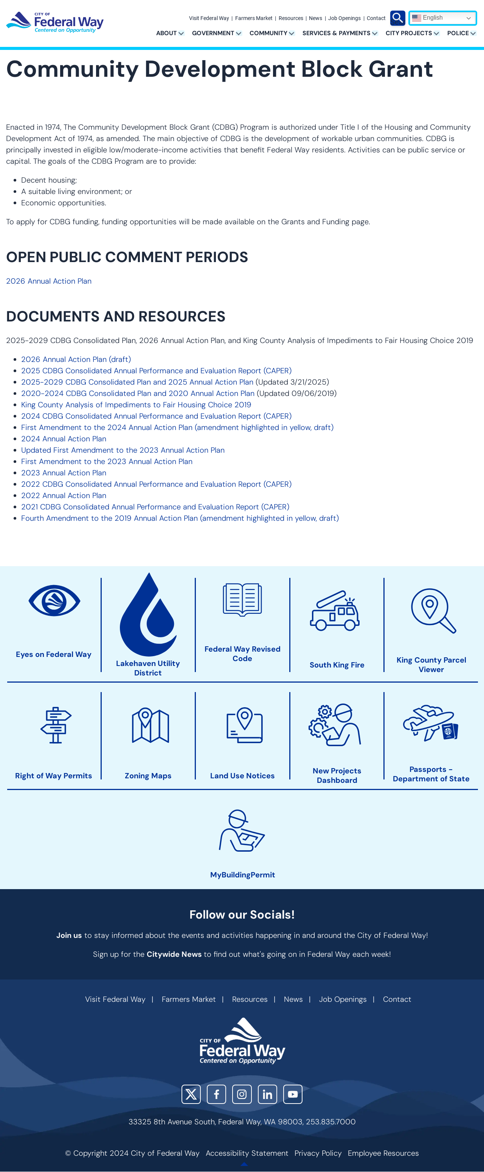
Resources (291, 18)
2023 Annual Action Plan (63, 473)
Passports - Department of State (431, 773)
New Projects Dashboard (337, 775)
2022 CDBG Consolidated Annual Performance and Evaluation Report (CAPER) (156, 484)
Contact (376, 18)
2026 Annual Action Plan (49, 281)
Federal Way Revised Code (243, 653)
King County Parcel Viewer (431, 664)
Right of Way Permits (53, 776)
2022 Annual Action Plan (63, 495)
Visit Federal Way (209, 18)
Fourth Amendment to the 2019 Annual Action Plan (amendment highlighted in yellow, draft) (180, 518)
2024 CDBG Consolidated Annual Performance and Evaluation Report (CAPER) (156, 416)
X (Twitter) (191, 1094)
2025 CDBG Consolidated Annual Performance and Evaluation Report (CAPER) (156, 371)
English (427, 18)
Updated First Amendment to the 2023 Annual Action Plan (123, 450)
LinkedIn (267, 1094)
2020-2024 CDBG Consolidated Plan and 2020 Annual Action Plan (137, 393)
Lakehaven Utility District (148, 668)
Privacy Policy (318, 1153)
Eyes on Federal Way (54, 654)
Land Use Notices (242, 776)
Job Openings (344, 18)
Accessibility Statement (247, 1153)
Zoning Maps (148, 776)
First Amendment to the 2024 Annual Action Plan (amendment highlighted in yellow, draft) (177, 427)
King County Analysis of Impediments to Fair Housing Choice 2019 (136, 405)
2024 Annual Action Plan (63, 439)
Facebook (216, 1094)
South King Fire (337, 664)
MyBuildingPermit (242, 875)
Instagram (242, 1094)
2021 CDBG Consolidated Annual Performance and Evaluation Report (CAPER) (155, 507)
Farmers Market (254, 18)
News (315, 18)
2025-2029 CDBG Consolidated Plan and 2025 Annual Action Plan (137, 382)
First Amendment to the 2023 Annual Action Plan (106, 461)
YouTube (293, 1094)
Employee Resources (383, 1153)
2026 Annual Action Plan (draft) (76, 359)
